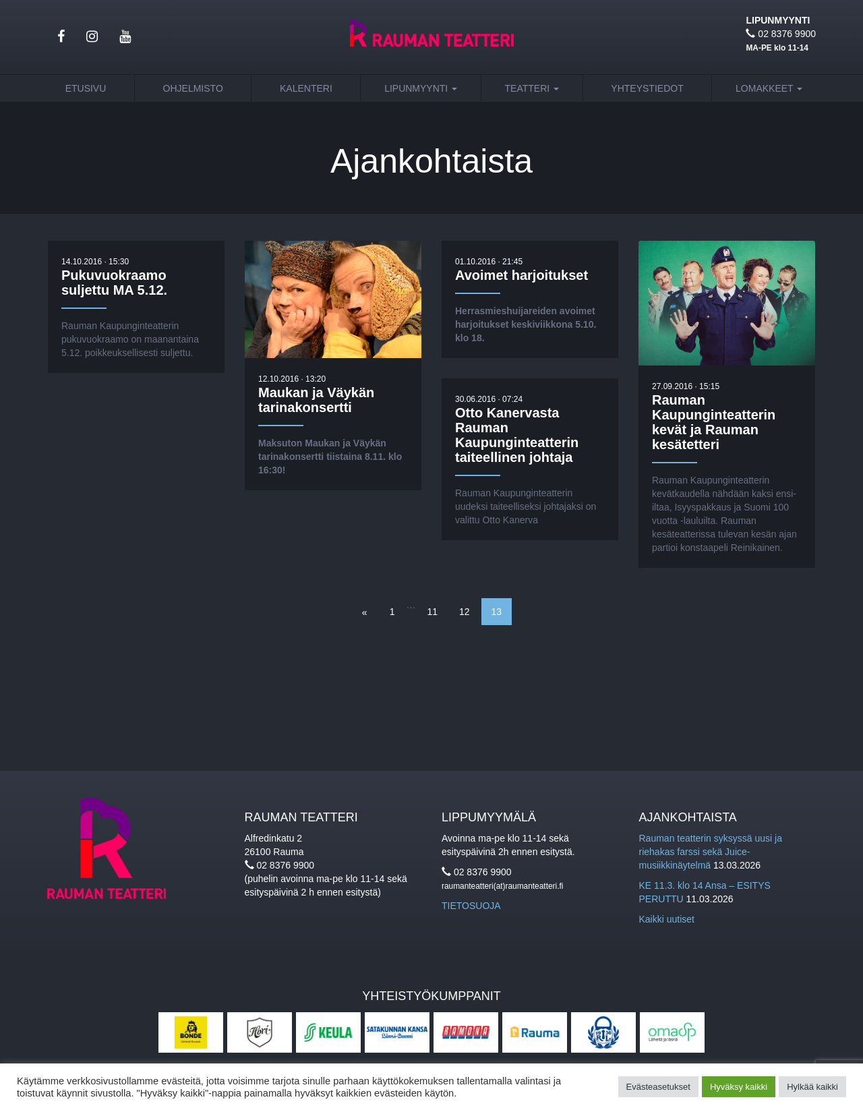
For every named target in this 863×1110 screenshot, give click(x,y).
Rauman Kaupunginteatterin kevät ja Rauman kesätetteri (713, 424)
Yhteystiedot (647, 88)
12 (464, 611)
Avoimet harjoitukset (521, 275)
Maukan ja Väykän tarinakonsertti (316, 401)
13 (497, 611)
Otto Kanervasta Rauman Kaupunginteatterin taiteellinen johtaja (516, 436)
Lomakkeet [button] (769, 88)
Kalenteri (306, 88)
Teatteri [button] (532, 88)
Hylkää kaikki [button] (812, 1087)
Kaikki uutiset (666, 919)
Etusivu (86, 88)
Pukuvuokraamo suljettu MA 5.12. (114, 283)
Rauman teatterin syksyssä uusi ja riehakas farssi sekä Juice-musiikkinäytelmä (710, 852)
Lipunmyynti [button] (420, 88)
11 (432, 611)
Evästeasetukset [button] (658, 1087)
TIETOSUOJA (471, 905)
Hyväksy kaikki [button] (738, 1087)
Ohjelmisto (193, 88)
